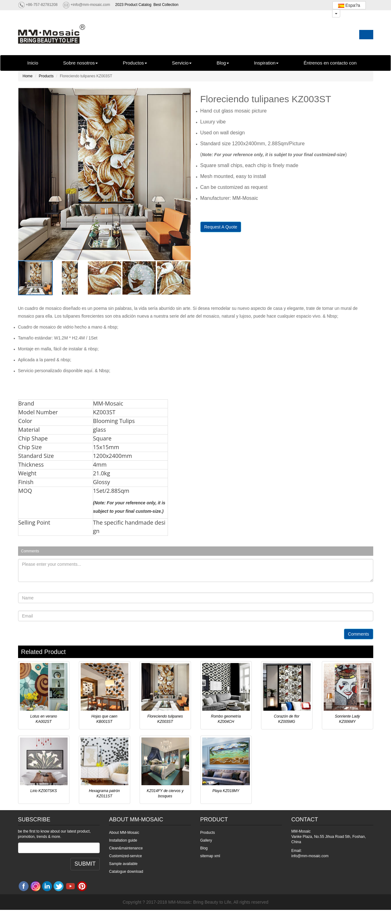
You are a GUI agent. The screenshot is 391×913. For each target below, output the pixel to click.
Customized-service (125, 856)
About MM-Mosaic (124, 832)
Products (46, 76)
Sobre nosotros (80, 62)
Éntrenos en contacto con (329, 62)
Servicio (182, 62)
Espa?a (349, 5)
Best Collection (166, 4)
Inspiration (266, 62)
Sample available (123, 864)
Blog (223, 62)
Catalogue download (126, 871)
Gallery (206, 840)
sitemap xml (210, 856)
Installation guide (123, 840)
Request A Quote (220, 226)
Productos (135, 62)
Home (28, 76)
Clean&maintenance (126, 848)
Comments (358, 634)
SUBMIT (85, 864)
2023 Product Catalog (133, 4)
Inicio (32, 62)
